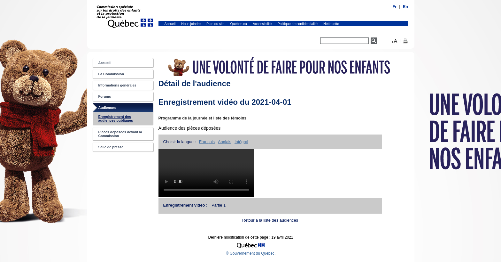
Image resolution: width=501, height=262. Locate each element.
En (405, 6)
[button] (394, 40)
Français (207, 141)
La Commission (111, 74)
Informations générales (117, 85)
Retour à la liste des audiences (270, 220)
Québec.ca (238, 24)
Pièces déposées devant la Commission (120, 134)
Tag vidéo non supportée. (206, 173)
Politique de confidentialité (297, 24)
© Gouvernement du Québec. (251, 253)
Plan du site (215, 24)
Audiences (113, 108)
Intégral (241, 141)
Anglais (224, 141)
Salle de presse (111, 147)
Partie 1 (219, 205)
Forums (104, 96)
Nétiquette (331, 24)
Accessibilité (262, 24)
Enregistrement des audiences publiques (122, 120)
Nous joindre (191, 24)
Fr (395, 6)
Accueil (170, 24)
